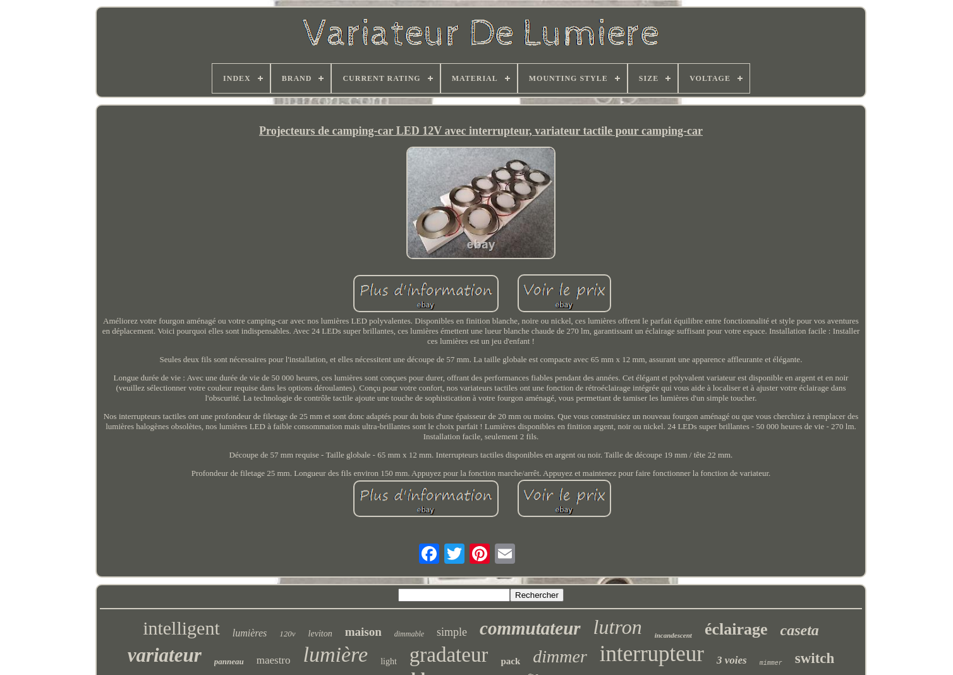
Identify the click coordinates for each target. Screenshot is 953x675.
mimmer (771, 663)
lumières (250, 633)
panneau (229, 661)
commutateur (530, 628)
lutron (617, 627)
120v (287, 633)
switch (815, 658)
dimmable (409, 633)
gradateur (449, 654)
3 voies (732, 660)
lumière (335, 654)
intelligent (181, 627)
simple (452, 632)
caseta (799, 630)
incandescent (673, 635)
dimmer (560, 656)
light (388, 661)
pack (510, 661)
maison (363, 631)
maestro (274, 660)
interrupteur (652, 654)
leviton (320, 633)
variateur (165, 655)
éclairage (736, 629)
